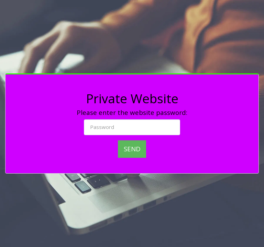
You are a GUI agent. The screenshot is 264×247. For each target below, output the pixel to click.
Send (132, 148)
